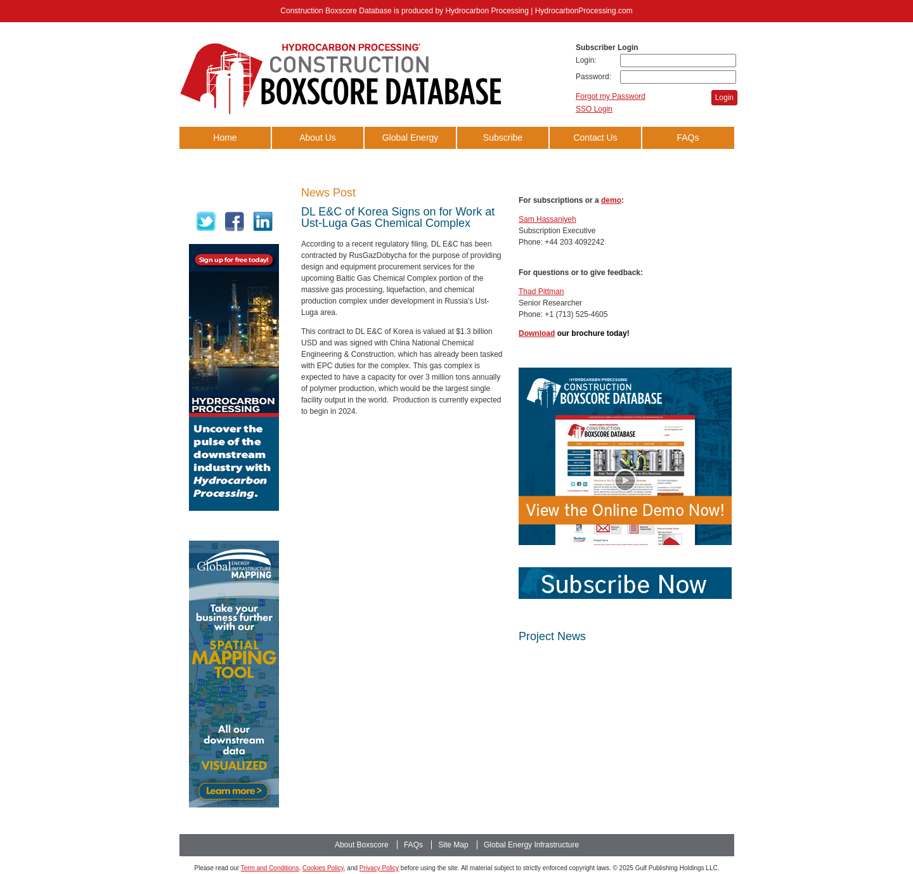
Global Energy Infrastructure (410, 148)
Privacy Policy (379, 867)
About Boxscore (362, 844)
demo (611, 200)
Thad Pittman (541, 291)
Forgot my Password (610, 96)
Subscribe (502, 137)
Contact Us (595, 137)
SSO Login (594, 109)
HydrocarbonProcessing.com (584, 10)
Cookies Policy (323, 867)
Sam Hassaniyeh (547, 219)
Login (724, 97)
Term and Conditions (270, 867)
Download (537, 333)
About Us (317, 137)
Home (224, 137)
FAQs (688, 137)
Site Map (453, 844)
